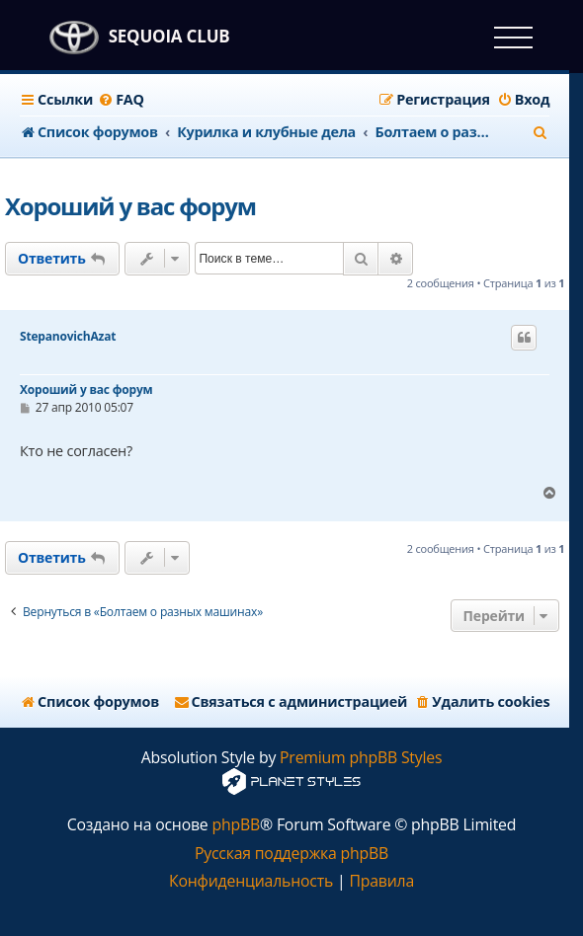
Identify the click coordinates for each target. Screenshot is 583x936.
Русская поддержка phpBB (291, 853)
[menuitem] (121, 100)
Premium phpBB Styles (361, 757)
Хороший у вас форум (130, 206)
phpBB (235, 825)
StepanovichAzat (68, 337)
